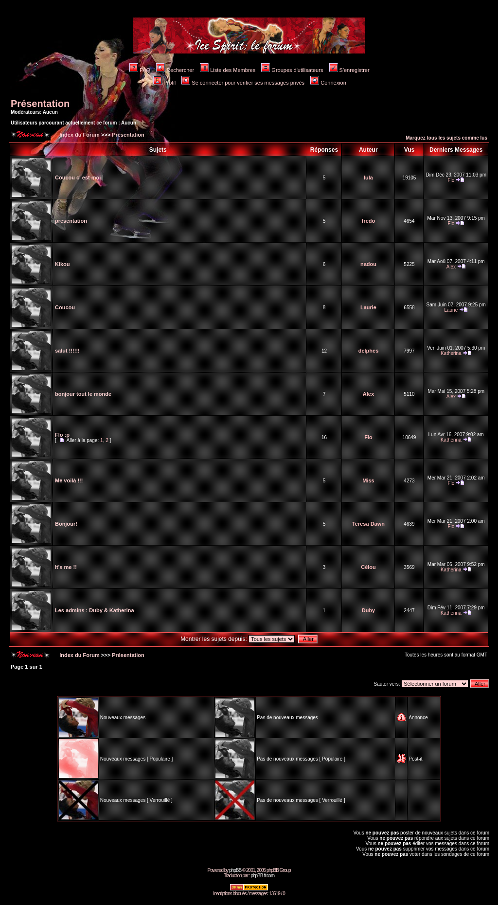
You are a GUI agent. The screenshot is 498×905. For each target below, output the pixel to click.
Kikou (62, 264)
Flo (450, 180)
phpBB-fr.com (262, 875)
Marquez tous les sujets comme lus (446, 138)
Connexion (328, 83)
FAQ (139, 70)
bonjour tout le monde (83, 394)
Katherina (451, 353)
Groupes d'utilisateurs (292, 70)
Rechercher (175, 70)
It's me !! (66, 567)
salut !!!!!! (67, 351)
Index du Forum (79, 135)
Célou (368, 567)
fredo (368, 221)
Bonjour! (66, 524)
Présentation (40, 103)
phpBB (235, 870)
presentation (71, 221)
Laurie (368, 307)
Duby (368, 610)
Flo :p (62, 435)
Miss (368, 480)
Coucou (65, 307)
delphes (368, 351)
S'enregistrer (349, 70)
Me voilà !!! (69, 480)
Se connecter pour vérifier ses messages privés (242, 83)
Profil (164, 83)
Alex (451, 266)
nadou (368, 264)
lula (368, 177)
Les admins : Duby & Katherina (94, 610)
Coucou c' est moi (78, 177)
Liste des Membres (227, 70)
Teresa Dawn (368, 524)
